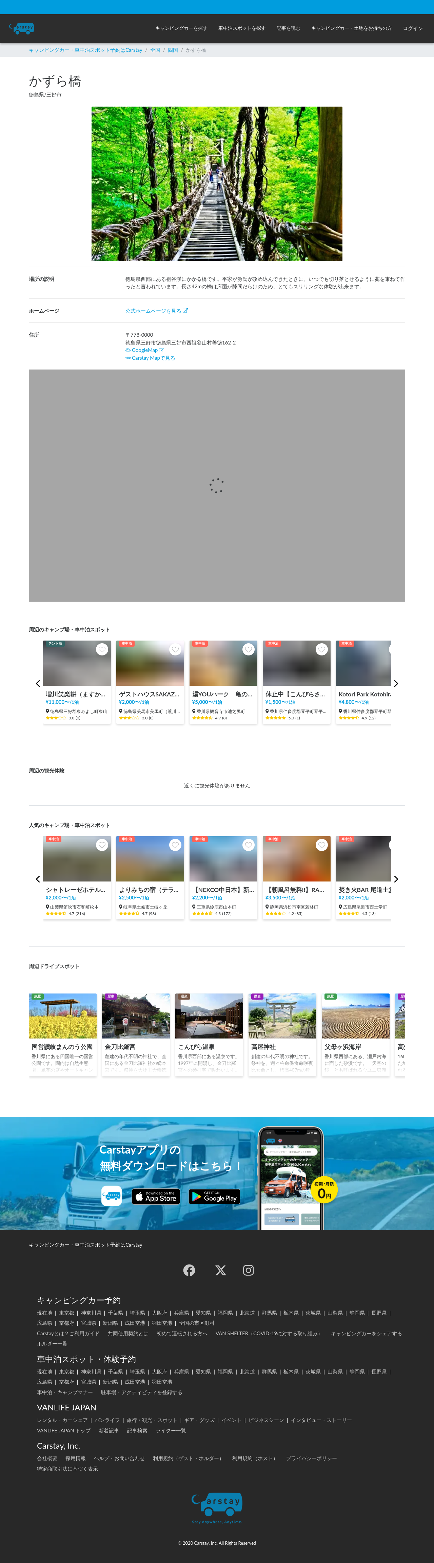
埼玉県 (137, 1313)
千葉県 (115, 1313)
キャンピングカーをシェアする (366, 1333)
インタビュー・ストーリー (321, 1420)
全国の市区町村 (197, 1323)
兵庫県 (181, 1313)
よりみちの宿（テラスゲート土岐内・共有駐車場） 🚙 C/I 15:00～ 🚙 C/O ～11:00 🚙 (150, 889)
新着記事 (109, 1430)
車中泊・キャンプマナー (65, 1392)
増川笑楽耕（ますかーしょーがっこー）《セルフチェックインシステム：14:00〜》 (77, 694)
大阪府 (159, 1313)
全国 (155, 50)
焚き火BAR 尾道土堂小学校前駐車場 (370, 889)
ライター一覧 (171, 1430)
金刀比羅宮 (120, 1046)
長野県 (379, 1313)
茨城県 (313, 1313)
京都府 (66, 1323)
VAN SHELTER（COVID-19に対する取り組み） (269, 1333)
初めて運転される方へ (182, 1333)
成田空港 (135, 1323)
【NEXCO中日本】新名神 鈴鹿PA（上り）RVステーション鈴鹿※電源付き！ (223, 889)
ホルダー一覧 (52, 1343)
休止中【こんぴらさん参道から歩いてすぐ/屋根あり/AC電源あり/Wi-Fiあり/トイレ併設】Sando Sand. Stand (296, 694)
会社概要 (47, 1458)
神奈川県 (91, 1313)
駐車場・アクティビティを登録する (141, 1392)
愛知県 (203, 1313)
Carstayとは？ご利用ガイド (68, 1333)
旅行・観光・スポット (152, 1420)
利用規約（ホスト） (255, 1458)
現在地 (44, 1313)
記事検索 (137, 1430)
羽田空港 (162, 1323)
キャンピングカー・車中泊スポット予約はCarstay (85, 50)
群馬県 (269, 1313)
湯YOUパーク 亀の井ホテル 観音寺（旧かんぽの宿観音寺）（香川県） (223, 694)
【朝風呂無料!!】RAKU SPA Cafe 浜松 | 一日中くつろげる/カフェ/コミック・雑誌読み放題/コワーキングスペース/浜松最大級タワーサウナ (296, 889)
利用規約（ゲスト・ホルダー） (188, 1458)
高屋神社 (263, 1046)
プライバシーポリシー (311, 1458)
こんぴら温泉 (196, 1046)
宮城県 (88, 1323)
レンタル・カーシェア (62, 1420)
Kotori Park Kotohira (366, 694)
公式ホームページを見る (156, 311)
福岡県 (225, 1313)
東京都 (66, 1313)
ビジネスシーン (266, 1420)
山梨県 (335, 1313)
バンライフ (107, 1420)
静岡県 (357, 1313)
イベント (231, 1420)
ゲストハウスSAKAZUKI (150, 694)
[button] (181, 28)
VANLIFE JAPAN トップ (64, 1430)
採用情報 (75, 1458)
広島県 (44, 1323)
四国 (173, 50)
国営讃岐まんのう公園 (62, 1046)
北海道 (247, 1313)
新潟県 (110, 1323)
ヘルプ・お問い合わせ (119, 1458)
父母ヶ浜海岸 (342, 1046)
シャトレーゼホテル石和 (77, 889)
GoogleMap (144, 350)
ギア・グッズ (199, 1420)
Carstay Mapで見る (153, 358)
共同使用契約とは (128, 1333)
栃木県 (291, 1313)
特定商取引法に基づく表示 (67, 1469)
